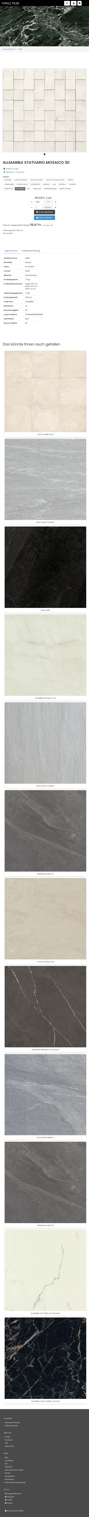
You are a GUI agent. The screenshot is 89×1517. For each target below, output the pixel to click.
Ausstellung (9, 1461)
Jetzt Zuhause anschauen (14, 1470)
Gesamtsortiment (9, 49)
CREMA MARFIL (9, 184)
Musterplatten (9, 1476)
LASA (54, 184)
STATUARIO (20, 189)
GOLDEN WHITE (35, 184)
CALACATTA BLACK (20, 180)
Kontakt (7, 1437)
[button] (86, 3)
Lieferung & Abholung (12, 1422)
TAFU (28, 189)
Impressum (9, 1440)
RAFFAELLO (62, 184)
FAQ (6, 1464)
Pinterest (9, 1503)
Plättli (20, 49)
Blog (6, 1457)
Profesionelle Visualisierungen (15, 1482)
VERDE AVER (37, 189)
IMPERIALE (46, 184)
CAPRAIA (70, 180)
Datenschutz (9, 1446)
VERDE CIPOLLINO (65, 189)
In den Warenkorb (44, 212)
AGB (6, 1443)
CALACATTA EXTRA (36, 180)
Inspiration (8, 1467)
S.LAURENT (72, 184)
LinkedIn (9, 1500)
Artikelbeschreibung (30, 250)
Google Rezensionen (13, 1494)
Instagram (10, 1497)
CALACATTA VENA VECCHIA (55, 180)
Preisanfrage (9, 1479)
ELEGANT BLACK (22, 184)
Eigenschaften (11, 250)
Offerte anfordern (44, 218)
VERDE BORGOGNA (50, 189)
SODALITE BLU (8, 189)
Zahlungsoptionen (11, 1426)
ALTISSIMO (7, 180)
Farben (6, 177)
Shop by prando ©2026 (14, 1511)
